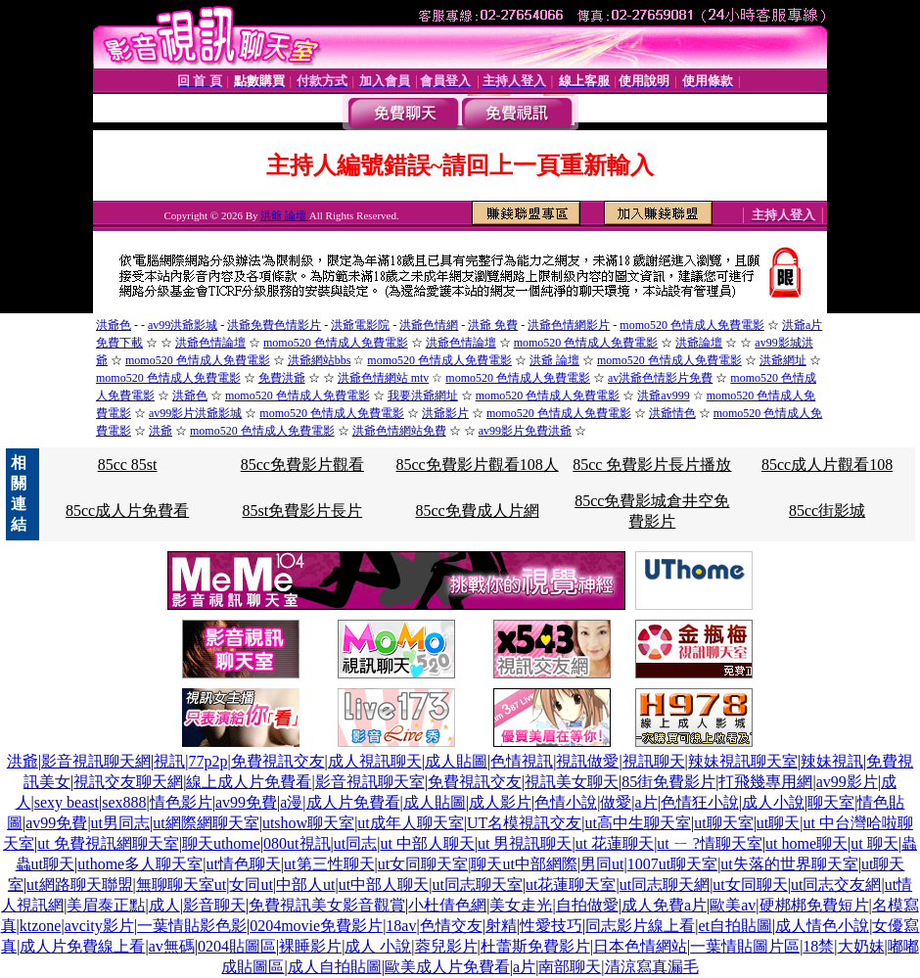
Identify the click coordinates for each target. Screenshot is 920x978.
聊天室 (830, 802)
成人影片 (500, 802)
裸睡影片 (310, 946)
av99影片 (847, 781)
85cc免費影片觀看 (302, 464)
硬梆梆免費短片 (814, 905)
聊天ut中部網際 (523, 864)
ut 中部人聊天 (427, 843)
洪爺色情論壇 (210, 342)
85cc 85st (128, 464)
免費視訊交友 (278, 761)
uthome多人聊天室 (140, 864)
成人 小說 (378, 946)
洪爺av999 (663, 395)
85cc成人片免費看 (127, 510)
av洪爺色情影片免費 (660, 378)
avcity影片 (99, 925)
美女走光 (520, 905)
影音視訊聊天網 (96, 761)
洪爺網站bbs (319, 360)
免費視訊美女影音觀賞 (327, 905)
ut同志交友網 (836, 884)
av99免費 (246, 802)
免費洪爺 (281, 378)
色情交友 (451, 925)
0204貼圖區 (237, 946)
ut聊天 (778, 823)
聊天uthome (221, 843)
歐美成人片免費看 (447, 966)
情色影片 (181, 802)
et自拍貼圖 (735, 925)
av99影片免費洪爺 (525, 431)
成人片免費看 (353, 802)
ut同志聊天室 (477, 884)
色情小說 (565, 802)
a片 (646, 802)
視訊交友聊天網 (128, 781)
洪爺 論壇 (284, 215)
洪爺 (160, 431)
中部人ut (305, 884)
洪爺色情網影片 (569, 325)
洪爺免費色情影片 (274, 325)
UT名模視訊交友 (524, 823)
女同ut (250, 884)
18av (401, 925)
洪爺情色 (672, 413)
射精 (501, 925)
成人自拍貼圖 (335, 966)
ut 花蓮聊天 (614, 843)
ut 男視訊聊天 (525, 843)
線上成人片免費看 (248, 781)
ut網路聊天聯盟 (79, 884)
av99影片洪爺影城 (195, 413)
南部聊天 (569, 966)
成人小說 (773, 802)
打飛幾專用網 (765, 781)
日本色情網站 (640, 946)
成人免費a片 (664, 905)
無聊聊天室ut (181, 884)
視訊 (169, 761)
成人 (164, 905)
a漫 (291, 802)
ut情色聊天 (243, 864)
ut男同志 (120, 823)
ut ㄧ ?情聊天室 (709, 843)
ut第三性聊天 (329, 864)
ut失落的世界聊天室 (788, 864)
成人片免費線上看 (82, 946)
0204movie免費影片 (316, 925)
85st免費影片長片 (303, 510)
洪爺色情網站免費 (399, 431)
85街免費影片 (668, 781)
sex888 (124, 802)
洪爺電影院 (360, 325)
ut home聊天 (806, 843)
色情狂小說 (700, 802)
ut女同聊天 (750, 884)
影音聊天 (214, 905)
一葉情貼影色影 (192, 925)
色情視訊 (521, 761)
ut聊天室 (723, 823)
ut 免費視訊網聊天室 (107, 843)
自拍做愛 (587, 905)
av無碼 (172, 946)
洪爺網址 (782, 360)
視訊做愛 (587, 761)
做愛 (615, 802)
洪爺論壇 (698, 342)
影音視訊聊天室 (370, 781)
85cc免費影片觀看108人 (476, 464)
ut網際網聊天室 (205, 823)
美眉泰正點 (106, 905)
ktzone (41, 925)
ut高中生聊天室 (638, 823)
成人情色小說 (822, 925)
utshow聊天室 (308, 823)
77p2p (207, 761)
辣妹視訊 (832, 761)
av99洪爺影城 (182, 325)
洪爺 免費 (493, 325)
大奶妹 (861, 946)
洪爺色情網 (428, 325)
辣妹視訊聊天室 (743, 761)
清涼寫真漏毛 (652, 966)
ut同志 (355, 843)
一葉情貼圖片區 (745, 946)
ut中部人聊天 (384, 884)
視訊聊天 (653, 761)
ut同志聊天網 (665, 884)
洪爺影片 (445, 413)
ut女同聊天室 (423, 864)
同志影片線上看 (640, 925)
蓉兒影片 (446, 946)
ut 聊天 (874, 843)
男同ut (601, 864)
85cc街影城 (827, 510)
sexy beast (66, 802)
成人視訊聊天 (375, 761)
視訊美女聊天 (572, 781)
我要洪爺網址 (423, 395)
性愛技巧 (551, 925)
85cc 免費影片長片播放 (652, 464)
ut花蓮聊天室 (571, 884)
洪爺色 (113, 325)
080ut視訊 (296, 843)
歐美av (733, 905)
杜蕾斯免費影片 (535, 946)
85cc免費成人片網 (476, 510)
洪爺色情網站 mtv (384, 378)
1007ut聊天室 (672, 864)
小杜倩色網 (447, 905)
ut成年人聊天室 (410, 823)
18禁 (818, 946)
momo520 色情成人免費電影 (692, 325)
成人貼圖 (456, 761)
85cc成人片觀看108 (827, 464)
